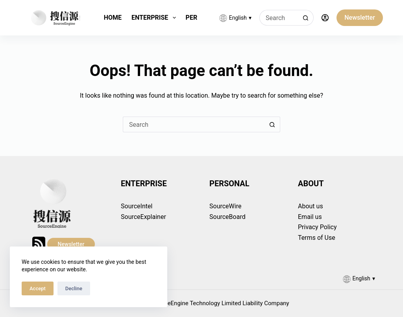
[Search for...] (278, 18)
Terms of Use (316, 237)
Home (113, 17)
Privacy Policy (317, 227)
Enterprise (155, 17)
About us (310, 206)
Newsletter (359, 17)
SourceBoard (227, 217)
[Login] (325, 17)
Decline (73, 288)
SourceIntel (136, 206)
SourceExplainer (143, 217)
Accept (38, 288)
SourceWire (225, 206)
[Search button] (306, 18)
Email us (310, 217)
